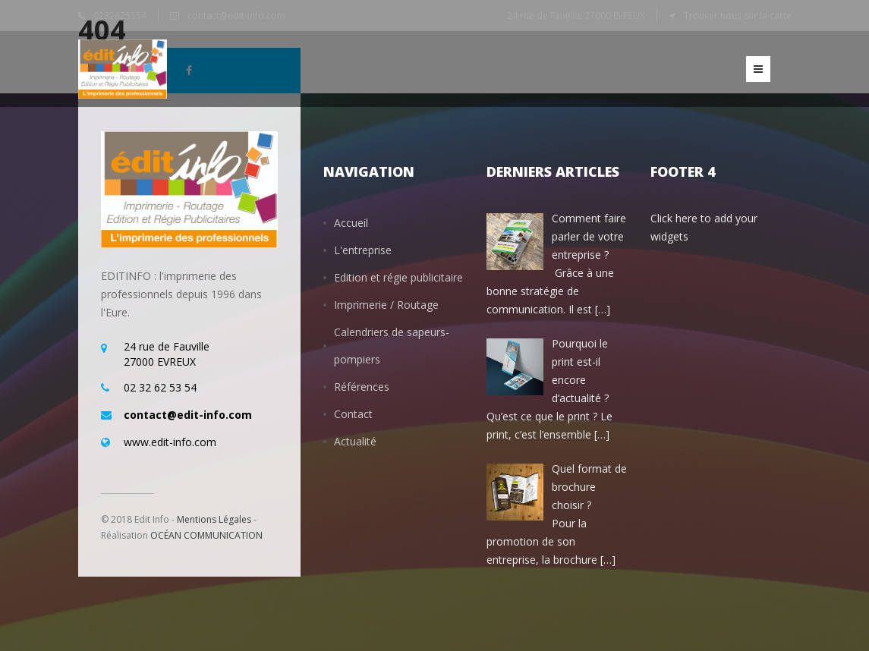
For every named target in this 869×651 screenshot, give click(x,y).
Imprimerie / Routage (386, 304)
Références (361, 386)
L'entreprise (363, 250)
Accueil (351, 222)
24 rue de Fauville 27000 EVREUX (576, 15)
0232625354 (112, 15)
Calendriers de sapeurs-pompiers (391, 345)
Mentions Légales (214, 519)
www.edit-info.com (170, 442)
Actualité (355, 441)
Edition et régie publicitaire (398, 277)
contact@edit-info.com (227, 15)
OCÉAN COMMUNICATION (206, 535)
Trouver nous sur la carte (730, 15)
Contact (353, 414)
